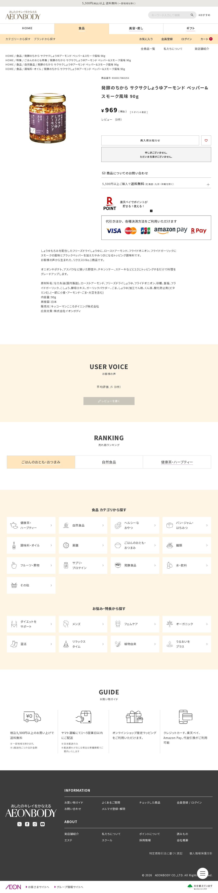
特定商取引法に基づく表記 (166, 853)
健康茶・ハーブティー (28, 525)
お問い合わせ (72, 809)
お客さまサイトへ (38, 887)
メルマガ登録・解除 (114, 809)
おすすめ (205, 15)
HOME (9, 55)
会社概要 (182, 840)
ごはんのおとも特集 (36, 60)
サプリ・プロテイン (79, 565)
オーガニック (184, 624)
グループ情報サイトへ (70, 887)
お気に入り (146, 39)
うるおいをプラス (183, 644)
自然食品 (29, 64)
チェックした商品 (149, 802)
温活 (23, 644)
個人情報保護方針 (201, 853)
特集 (19, 60)
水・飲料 (181, 565)
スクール (107, 840)
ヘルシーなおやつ (131, 525)
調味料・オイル (33, 69)
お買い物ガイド (73, 802)
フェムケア (131, 624)
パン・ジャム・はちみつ (185, 525)
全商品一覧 (148, 49)
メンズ (76, 624)
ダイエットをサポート (28, 624)
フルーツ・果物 (30, 565)
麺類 (179, 545)
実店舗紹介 (202, 49)
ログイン (186, 39)
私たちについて (173, 49)
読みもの (182, 834)
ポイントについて (149, 834)
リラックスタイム (78, 644)
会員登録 (167, 39)
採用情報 (145, 840)
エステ (68, 840)
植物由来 (130, 644)
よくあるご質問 (111, 802)
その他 (24, 585)
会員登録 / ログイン (189, 802)
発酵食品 (130, 565)
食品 (19, 55)
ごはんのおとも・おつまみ (135, 545)
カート (206, 39)
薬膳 (75, 545)
